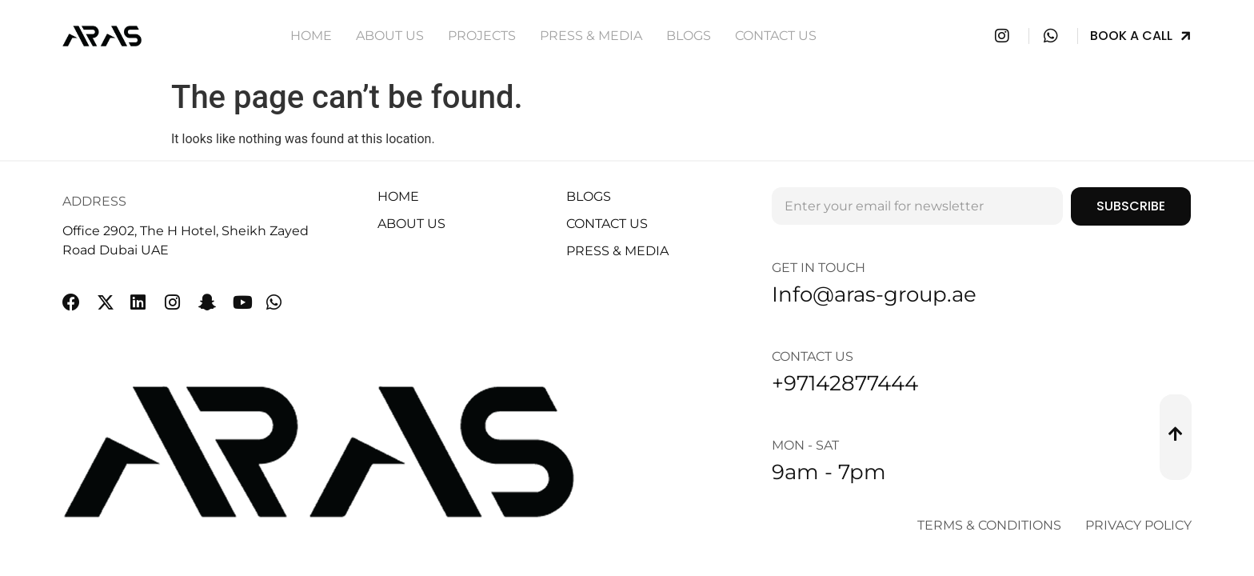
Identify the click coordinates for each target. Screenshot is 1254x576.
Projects (482, 35)
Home (311, 35)
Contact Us (776, 35)
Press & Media (591, 35)
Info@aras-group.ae (874, 294)
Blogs (688, 35)
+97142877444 (845, 383)
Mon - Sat (805, 445)
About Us (390, 35)
